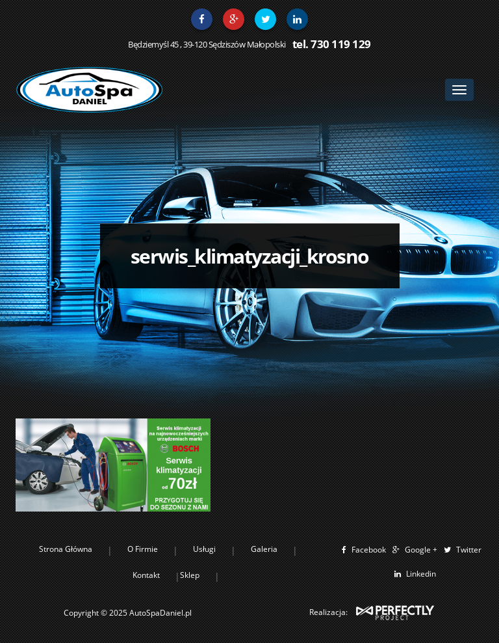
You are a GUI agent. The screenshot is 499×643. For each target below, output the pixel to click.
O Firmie (142, 548)
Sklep (189, 575)
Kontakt (146, 575)
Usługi (204, 548)
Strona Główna (65, 548)
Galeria (264, 548)
